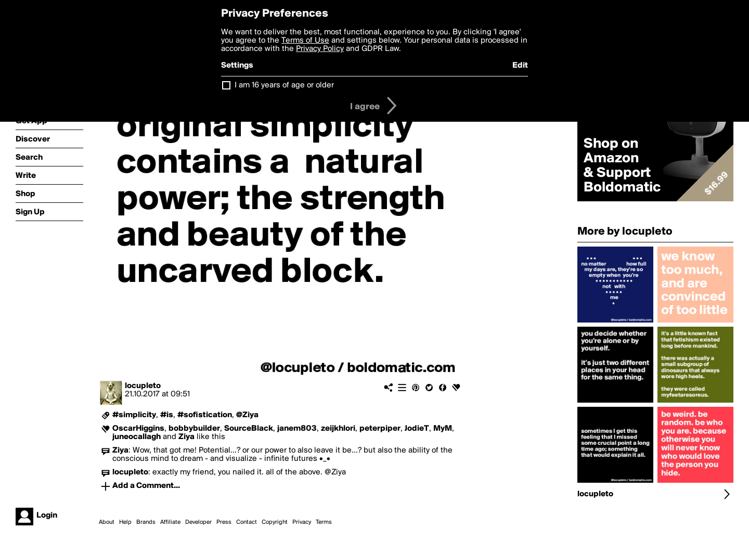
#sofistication (204, 415)
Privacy (301, 522)
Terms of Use (305, 40)
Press (223, 522)
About (106, 522)
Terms (324, 522)
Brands (146, 522)
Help (125, 522)
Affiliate (170, 522)
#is (166, 415)
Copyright (275, 522)
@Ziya (247, 415)
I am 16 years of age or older (284, 85)
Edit (520, 65)
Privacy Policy (320, 49)
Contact (246, 522)
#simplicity (134, 415)
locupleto (143, 386)
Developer (198, 522)
